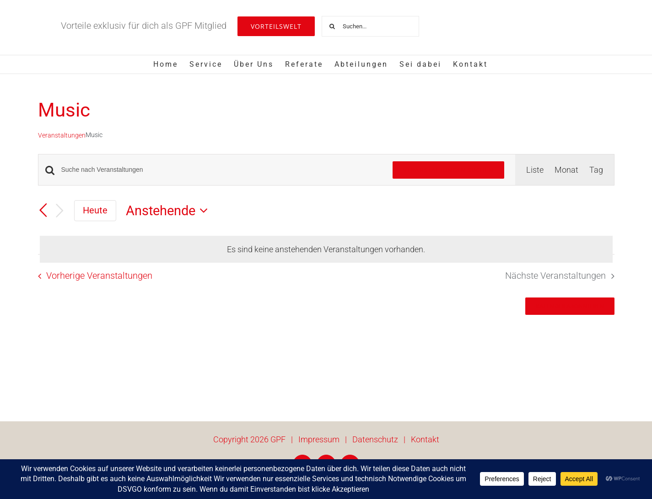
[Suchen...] (370, 26)
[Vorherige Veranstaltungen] (43, 210)
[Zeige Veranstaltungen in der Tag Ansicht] (596, 169)
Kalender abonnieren (570, 306)
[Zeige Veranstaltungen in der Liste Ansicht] (535, 169)
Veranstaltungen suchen (448, 170)
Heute (95, 210)
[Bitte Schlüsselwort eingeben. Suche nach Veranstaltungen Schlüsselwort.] (221, 169)
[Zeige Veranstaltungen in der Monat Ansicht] (566, 169)
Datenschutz (375, 439)
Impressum (318, 439)
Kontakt (425, 439)
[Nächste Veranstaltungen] (59, 211)
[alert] (326, 249)
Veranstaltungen (62, 135)
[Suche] (332, 26)
